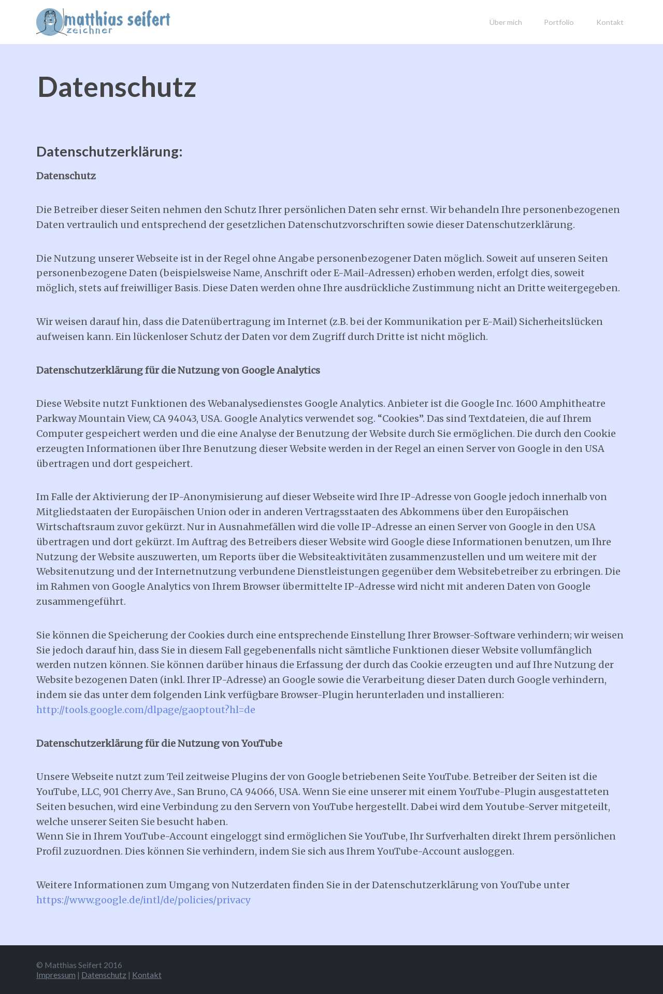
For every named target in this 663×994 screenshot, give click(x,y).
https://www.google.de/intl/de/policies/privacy (143, 900)
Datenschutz (103, 974)
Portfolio (559, 22)
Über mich (505, 22)
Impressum (56, 974)
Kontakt (610, 22)
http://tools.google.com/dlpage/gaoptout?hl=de (145, 710)
